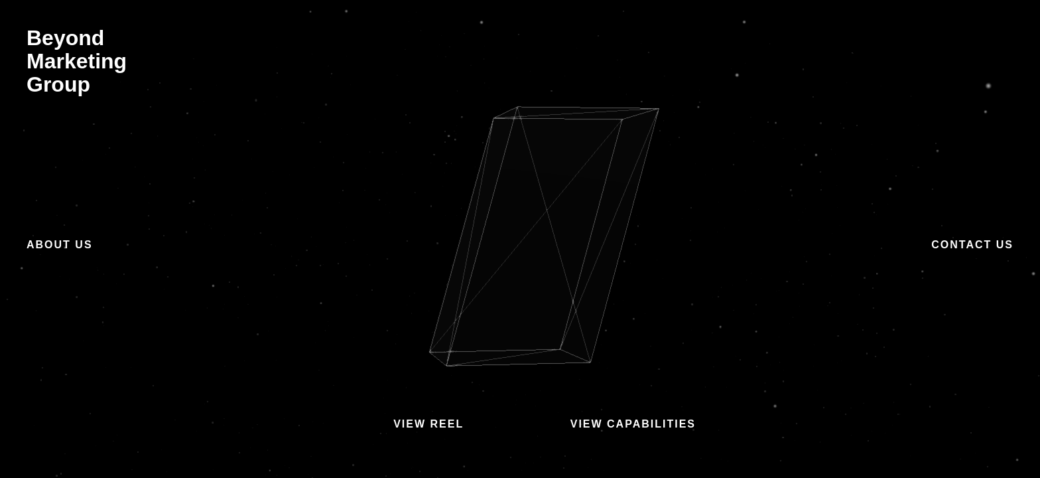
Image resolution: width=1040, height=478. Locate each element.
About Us (60, 244)
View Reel (428, 424)
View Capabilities (633, 424)
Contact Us (972, 244)
